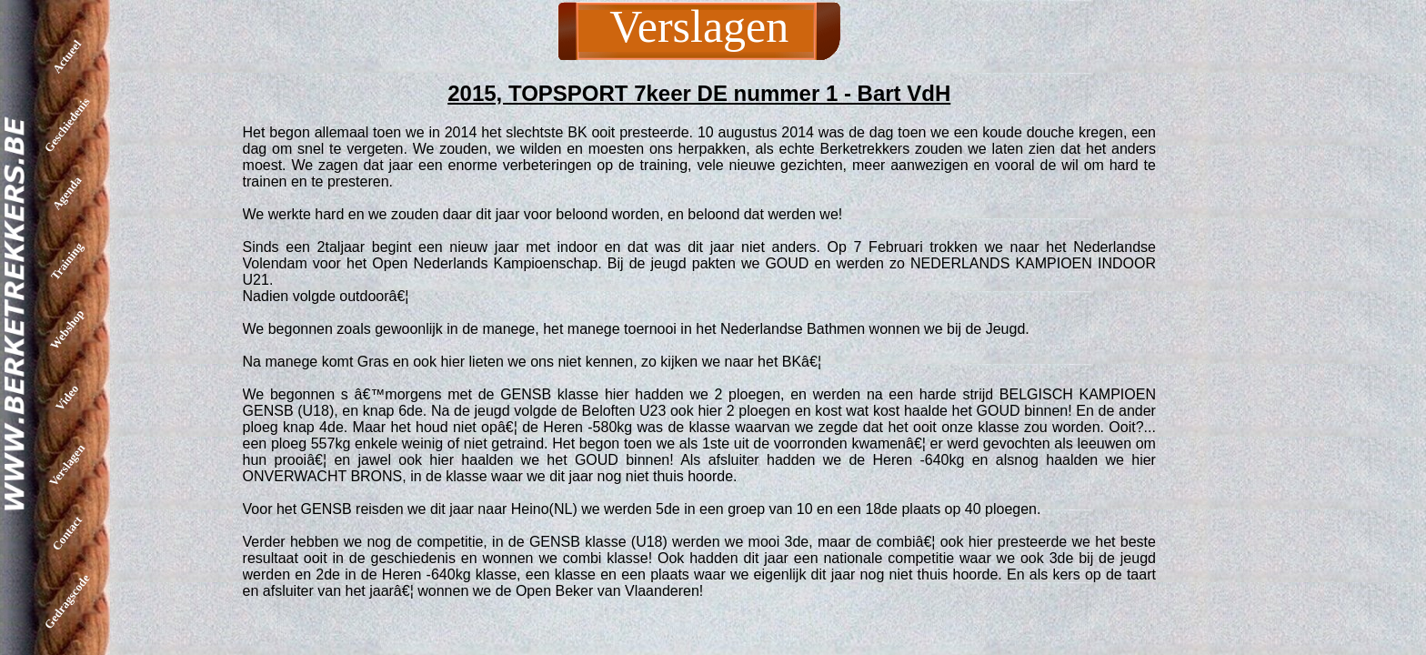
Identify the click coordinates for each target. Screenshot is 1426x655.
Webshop (66, 329)
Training (66, 260)
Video (67, 396)
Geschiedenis (67, 125)
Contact (67, 533)
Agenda (67, 193)
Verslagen (66, 465)
